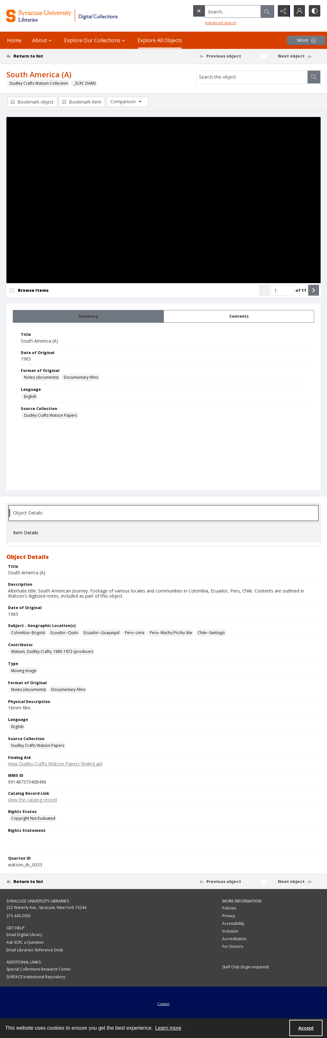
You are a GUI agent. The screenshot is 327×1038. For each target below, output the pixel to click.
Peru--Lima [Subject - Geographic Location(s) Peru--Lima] (134, 633)
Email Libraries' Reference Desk (34, 950)
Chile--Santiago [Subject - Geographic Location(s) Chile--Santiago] (211, 633)
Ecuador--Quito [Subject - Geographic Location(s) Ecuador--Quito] (64, 633)
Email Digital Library (24, 935)
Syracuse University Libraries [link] (37, 901)
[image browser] (30, 290)
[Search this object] (252, 77)
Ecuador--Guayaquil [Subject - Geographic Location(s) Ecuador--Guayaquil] (101, 633)
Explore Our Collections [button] (95, 40)
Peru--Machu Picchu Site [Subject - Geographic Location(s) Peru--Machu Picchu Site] (171, 633)
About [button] (42, 40)
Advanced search (207, 22)
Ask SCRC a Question (25, 942)
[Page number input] (282, 290)
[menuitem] (163, 1003)
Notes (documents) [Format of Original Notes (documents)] (41, 377)
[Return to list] (49, 56)
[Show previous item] (264, 290)
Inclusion (230, 931)
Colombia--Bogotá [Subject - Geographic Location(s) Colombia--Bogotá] (28, 633)
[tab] (88, 317)
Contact (163, 1004)
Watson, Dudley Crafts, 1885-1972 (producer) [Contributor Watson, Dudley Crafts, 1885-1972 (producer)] (52, 652)
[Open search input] (266, 11)
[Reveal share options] (282, 11)
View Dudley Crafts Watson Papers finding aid (55, 764)
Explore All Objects (160, 40)
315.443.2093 (18, 916)
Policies (229, 908)
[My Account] (298, 11)
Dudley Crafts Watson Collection (39, 83)
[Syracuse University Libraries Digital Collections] (75, 16)
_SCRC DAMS (84, 83)
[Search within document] (314, 77)
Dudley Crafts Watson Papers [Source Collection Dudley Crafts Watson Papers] (50, 415)
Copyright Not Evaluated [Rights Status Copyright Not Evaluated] (33, 818)
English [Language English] (30, 396)
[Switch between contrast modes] (314, 11)
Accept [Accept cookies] (306, 1028)
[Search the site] (219, 11)
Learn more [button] (168, 1028)
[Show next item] (313, 290)
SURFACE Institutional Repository (35, 977)
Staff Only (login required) (245, 967)
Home (14, 40)
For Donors (232, 946)
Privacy (228, 916)
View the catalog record (32, 800)
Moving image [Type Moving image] (23, 671)
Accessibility (233, 923)
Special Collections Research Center (38, 969)
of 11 (301, 290)
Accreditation (234, 939)
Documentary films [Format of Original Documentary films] (81, 377)
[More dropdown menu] (306, 40)
